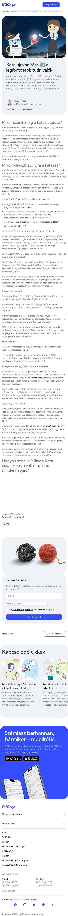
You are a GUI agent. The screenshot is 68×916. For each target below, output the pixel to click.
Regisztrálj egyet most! (13, 517)
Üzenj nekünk (8, 890)
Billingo (9, 5)
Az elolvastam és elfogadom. (32, 610)
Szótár (5, 842)
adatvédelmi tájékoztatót (22, 610)
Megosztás (7, 634)
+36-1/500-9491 (44, 885)
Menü (63, 4)
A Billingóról (8, 851)
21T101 (45, 218)
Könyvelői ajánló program (14, 865)
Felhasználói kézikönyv (13, 846)
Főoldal (5, 11)
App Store (31, 758)
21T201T (57, 222)
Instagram (24, 904)
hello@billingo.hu (10, 885)
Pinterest (43, 904)
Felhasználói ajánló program (15, 860)
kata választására (34, 378)
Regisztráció (51, 5)
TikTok (52, 904)
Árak (4, 832)
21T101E (27, 207)
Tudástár (15, 11)
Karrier (5, 856)
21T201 (22, 226)
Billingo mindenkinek (12, 814)
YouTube (34, 904)
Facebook (15, 904)
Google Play (13, 758)
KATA (6, 524)
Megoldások (8, 823)
